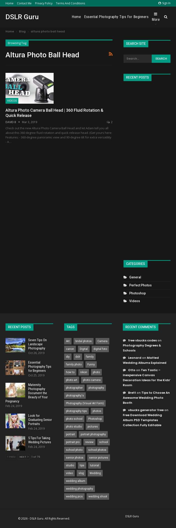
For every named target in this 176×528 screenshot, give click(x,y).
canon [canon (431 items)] (70, 349)
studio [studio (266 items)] (70, 465)
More (155, 17)
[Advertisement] (147, 168)
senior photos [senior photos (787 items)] (74, 457)
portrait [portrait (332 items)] (70, 434)
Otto (131, 370)
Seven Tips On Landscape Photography (37, 344)
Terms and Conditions (70, 3)
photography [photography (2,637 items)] (96, 387)
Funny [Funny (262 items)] (91, 364)
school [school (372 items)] (103, 442)
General (135, 277)
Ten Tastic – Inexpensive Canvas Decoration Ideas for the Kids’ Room (146, 377)
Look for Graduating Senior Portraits (40, 420)
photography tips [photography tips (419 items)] (76, 411)
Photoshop (137, 293)
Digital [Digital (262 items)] (84, 349)
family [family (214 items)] (90, 356)
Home (10, 3)
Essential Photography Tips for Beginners (116, 17)
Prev (11, 457)
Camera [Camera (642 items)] (102, 341)
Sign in (164, 3)
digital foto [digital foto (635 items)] (100, 349)
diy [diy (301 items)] (68, 356)
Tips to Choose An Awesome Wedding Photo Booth (146, 398)
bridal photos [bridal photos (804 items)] (83, 341)
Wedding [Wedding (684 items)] (95, 473)
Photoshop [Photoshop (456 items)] (95, 418)
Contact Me (24, 3)
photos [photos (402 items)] (97, 411)
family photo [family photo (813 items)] (74, 364)
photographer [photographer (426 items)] (74, 387)
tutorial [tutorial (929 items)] (94, 465)
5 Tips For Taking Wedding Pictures (39, 440)
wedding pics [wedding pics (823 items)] (74, 496)
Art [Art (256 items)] (68, 341)
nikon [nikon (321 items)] (83, 372)
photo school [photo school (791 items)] (74, 418)
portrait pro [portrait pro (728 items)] (73, 442)
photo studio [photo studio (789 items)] (74, 426)
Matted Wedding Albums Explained (144, 360)
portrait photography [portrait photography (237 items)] (93, 434)
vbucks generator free (146, 410)
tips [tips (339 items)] (82, 465)
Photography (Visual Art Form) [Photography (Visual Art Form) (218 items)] (85, 403)
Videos (12, 100)
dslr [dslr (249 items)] (77, 356)
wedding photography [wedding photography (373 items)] (79, 488)
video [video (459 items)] (69, 473)
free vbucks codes (142, 340)
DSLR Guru (22, 17)
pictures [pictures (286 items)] (93, 426)
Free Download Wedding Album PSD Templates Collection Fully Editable (142, 420)
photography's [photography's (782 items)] (75, 395)
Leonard (134, 358)
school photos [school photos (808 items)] (97, 449)
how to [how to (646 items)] (70, 372)
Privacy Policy (43, 3)
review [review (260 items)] (89, 442)
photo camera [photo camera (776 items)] (92, 380)
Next (23, 457)
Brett (132, 393)
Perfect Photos (140, 285)
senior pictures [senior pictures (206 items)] (98, 457)
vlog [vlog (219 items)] (81, 473)
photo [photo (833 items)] (96, 372)
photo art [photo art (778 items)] (71, 380)
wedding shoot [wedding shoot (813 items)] (97, 496)
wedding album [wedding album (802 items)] (75, 481)
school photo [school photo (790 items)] (74, 449)
